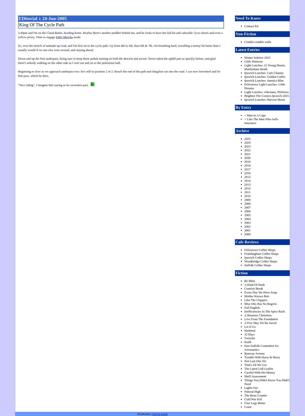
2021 (247, 154)
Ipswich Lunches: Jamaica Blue (264, 80)
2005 (247, 215)
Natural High (252, 391)
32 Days (249, 334)
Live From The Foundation (261, 319)
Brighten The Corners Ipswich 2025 (266, 96)
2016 (247, 173)
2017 (247, 169)
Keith (247, 342)
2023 (247, 146)
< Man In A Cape (255, 115)
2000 (247, 234)
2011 (247, 192)
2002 (247, 226)
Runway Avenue (254, 353)
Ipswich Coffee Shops (258, 257)
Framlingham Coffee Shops (261, 253)
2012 (247, 188)
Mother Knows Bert (256, 296)
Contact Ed (251, 26)
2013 (247, 184)
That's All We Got (255, 365)
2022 (247, 150)
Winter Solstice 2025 (257, 57)
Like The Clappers (256, 300)
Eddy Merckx (64, 37)
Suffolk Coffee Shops (257, 265)
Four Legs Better (254, 403)
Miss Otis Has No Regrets (260, 304)
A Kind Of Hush (254, 284)
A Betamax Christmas (258, 315)
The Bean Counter (255, 395)
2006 (247, 211)
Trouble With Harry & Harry (262, 357)
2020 (247, 158)
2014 (247, 180)
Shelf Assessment (255, 376)
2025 (247, 138)
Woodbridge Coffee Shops (260, 261)
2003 (247, 222)
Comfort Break (253, 288)
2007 (247, 207)
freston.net (154, 7)
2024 (247, 142)
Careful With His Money (259, 372)
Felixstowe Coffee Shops (259, 250)
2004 (247, 219)
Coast (248, 407)
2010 (247, 196)
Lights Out (251, 388)
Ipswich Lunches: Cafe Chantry (264, 73)
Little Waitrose (253, 61)
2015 (247, 177)
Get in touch (160, 414)
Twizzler (249, 338)
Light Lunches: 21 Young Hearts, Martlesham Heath (265, 67)
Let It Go (250, 326)
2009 (247, 200)
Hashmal (249, 330)
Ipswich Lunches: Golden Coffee (264, 76)
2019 (247, 161)
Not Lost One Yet (255, 361)
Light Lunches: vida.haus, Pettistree (266, 92)
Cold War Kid (253, 399)
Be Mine (249, 281)
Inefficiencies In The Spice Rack (264, 311)
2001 (247, 230)
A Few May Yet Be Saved (260, 323)
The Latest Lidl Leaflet (258, 368)
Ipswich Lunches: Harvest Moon (264, 99)
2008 (247, 203)
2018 (247, 165)
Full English (252, 307)
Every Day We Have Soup (260, 292)
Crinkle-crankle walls (257, 42)
